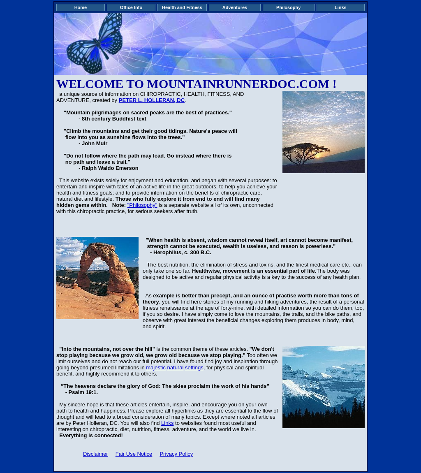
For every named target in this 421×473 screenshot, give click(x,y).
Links (341, 7)
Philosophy (288, 7)
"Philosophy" (142, 205)
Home (80, 7)
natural (175, 367)
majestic (156, 367)
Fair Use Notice (134, 454)
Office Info (131, 7)
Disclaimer (95, 454)
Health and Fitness (182, 7)
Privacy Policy (176, 454)
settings (194, 367)
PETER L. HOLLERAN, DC (152, 100)
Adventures (235, 7)
